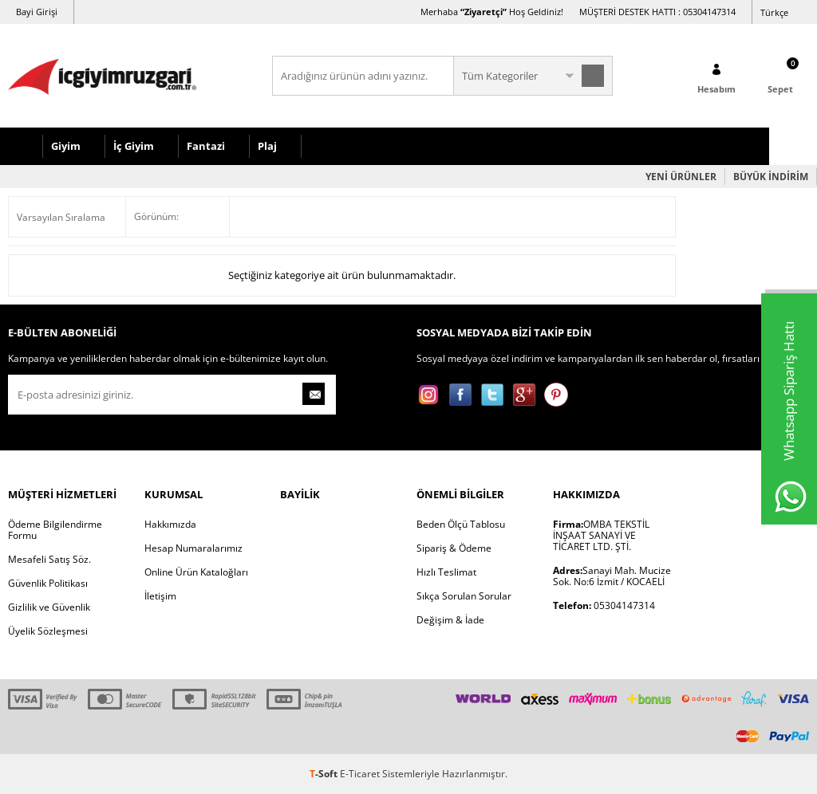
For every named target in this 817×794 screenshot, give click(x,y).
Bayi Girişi (36, 12)
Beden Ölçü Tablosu (460, 524)
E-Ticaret (360, 773)
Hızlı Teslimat (446, 572)
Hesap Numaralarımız (193, 548)
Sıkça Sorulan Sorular (463, 596)
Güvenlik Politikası (48, 583)
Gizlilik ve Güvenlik (49, 607)
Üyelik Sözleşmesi (48, 631)
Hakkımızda (170, 524)
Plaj (267, 146)
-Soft (325, 773)
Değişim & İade (450, 620)
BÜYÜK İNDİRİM (770, 176)
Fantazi (206, 146)
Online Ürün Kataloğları (196, 572)
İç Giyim (133, 146)
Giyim (66, 146)
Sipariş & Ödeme (453, 548)
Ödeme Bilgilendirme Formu (55, 529)
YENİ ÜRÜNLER (680, 176)
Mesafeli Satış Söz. (49, 559)
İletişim (160, 596)
